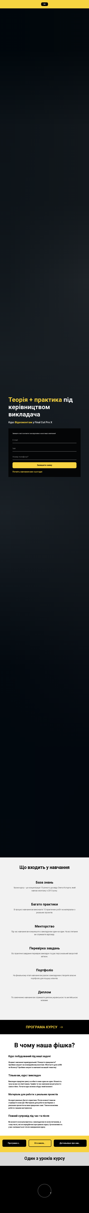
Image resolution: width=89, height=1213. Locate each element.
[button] (70, 1143)
